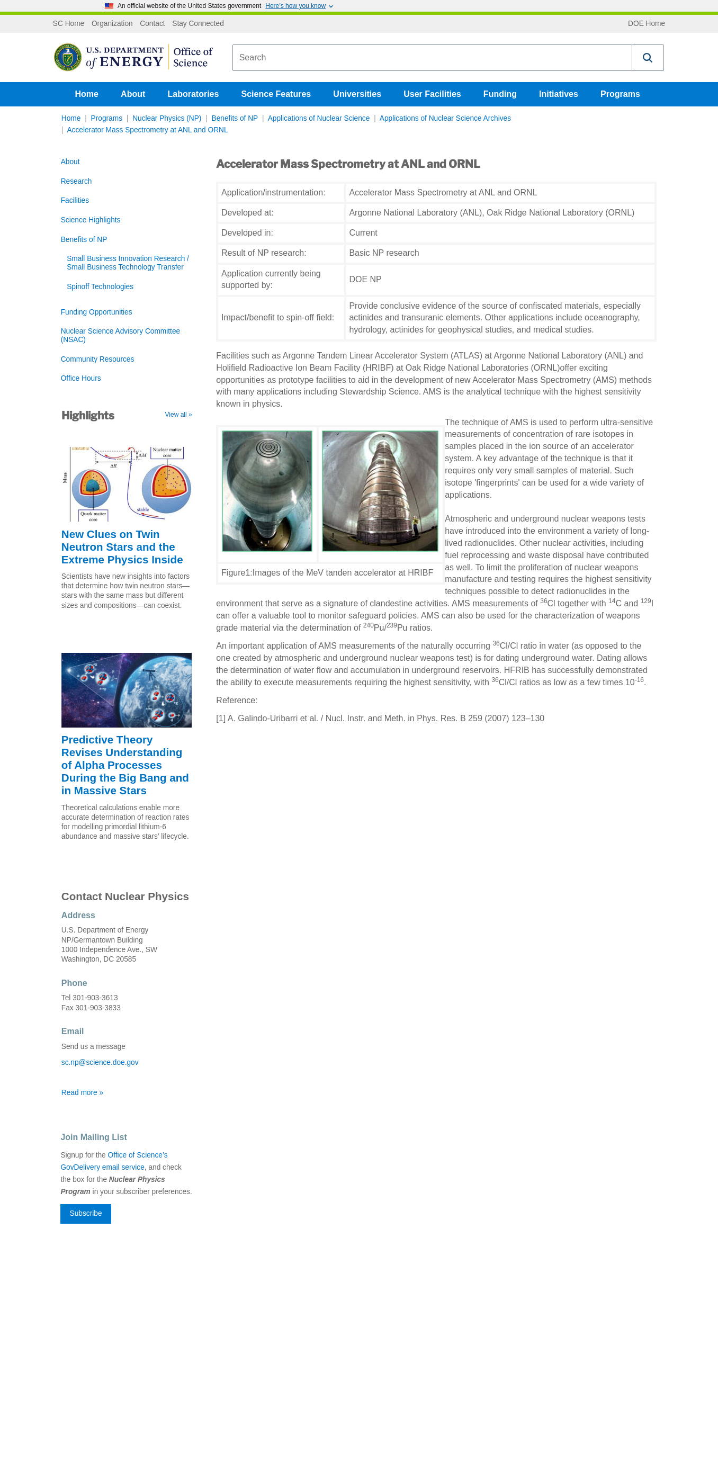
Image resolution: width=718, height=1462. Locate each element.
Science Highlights (91, 220)
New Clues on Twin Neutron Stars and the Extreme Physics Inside (122, 547)
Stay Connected (198, 24)
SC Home (68, 24)
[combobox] (432, 57)
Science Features (276, 93)
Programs (620, 93)
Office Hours (81, 378)
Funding (500, 93)
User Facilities (432, 93)
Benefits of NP (235, 118)
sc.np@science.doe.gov (100, 1062)
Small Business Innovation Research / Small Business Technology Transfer (128, 263)
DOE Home (646, 24)
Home (86, 93)
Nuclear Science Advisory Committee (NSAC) (120, 335)
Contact (152, 24)
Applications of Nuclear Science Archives (445, 118)
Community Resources (97, 359)
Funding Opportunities (96, 312)
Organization (112, 24)
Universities (357, 93)
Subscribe (86, 1213)
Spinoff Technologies (100, 287)
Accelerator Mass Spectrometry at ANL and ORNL (147, 130)
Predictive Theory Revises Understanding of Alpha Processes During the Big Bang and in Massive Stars (125, 764)
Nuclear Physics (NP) (166, 118)
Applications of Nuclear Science (319, 118)
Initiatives (558, 93)
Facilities (75, 200)
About (133, 93)
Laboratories (193, 93)
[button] (648, 57)
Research (76, 181)
